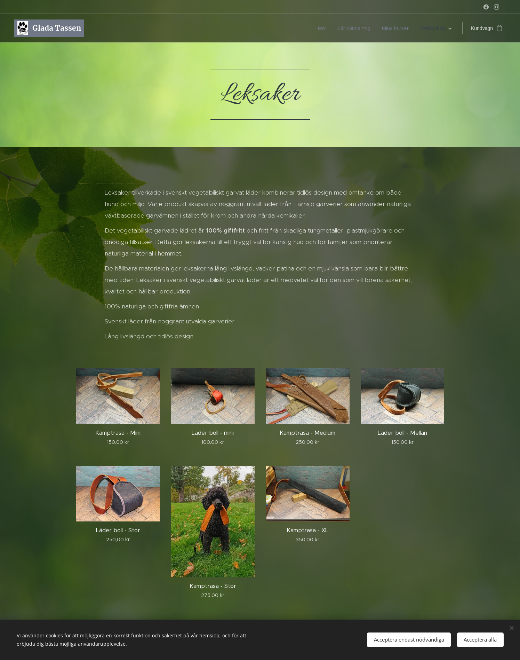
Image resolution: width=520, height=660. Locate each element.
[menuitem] (330, 28)
